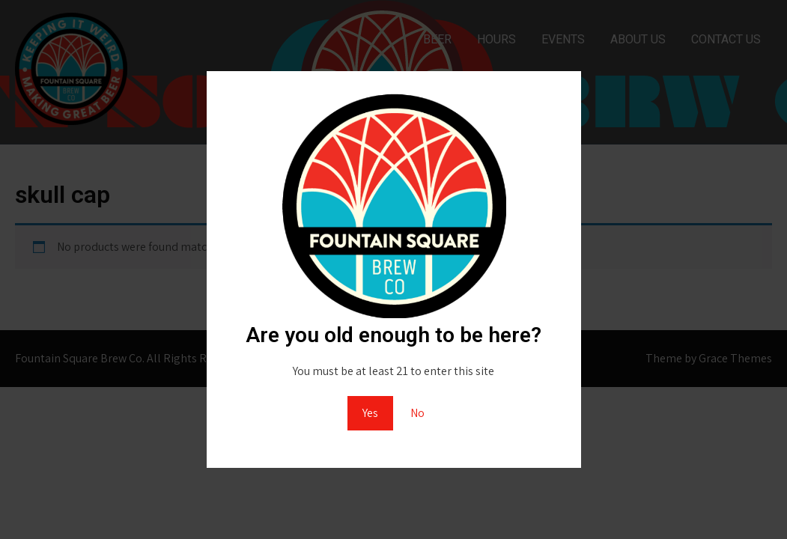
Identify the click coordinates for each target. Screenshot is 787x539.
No (417, 413)
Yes (370, 413)
